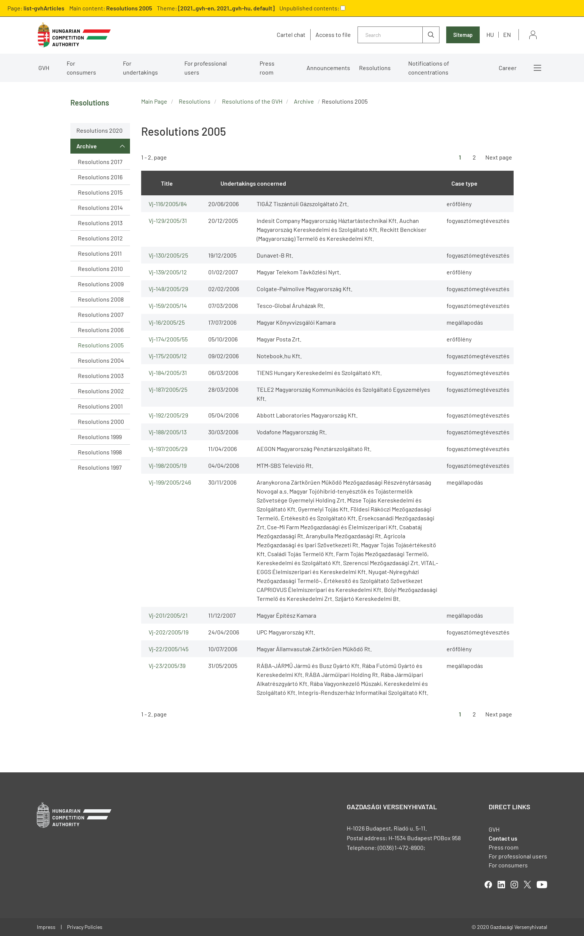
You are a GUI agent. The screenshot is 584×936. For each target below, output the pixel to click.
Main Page (154, 101)
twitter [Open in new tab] (527, 884)
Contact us (503, 838)
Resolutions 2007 (101, 314)
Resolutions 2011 (100, 253)
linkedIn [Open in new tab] (501, 884)
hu (490, 34)
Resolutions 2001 (100, 406)
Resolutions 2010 (100, 268)
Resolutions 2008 (101, 299)
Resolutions (375, 67)
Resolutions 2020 (99, 130)
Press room (267, 68)
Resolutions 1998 (100, 452)
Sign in (533, 34)
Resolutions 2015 (100, 192)
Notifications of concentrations (428, 68)
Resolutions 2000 (101, 421)
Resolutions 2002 (101, 390)
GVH (43, 67)
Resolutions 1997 (100, 467)
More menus (537, 68)
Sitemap (463, 35)
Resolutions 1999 (100, 436)
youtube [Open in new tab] (542, 884)
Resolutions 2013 (100, 222)
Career (508, 67)
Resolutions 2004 (101, 360)
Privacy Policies (84, 927)
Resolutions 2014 (100, 207)
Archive (86, 145)
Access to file (333, 35)
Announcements (328, 67)
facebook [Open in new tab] (488, 884)
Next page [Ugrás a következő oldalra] (498, 157)
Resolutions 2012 (100, 238)
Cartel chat (291, 35)
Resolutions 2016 (100, 176)
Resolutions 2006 (101, 329)
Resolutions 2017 (100, 161)
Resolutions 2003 (101, 375)
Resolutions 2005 (101, 345)
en (507, 34)
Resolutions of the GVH (252, 101)
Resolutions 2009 (101, 283)
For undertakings (140, 68)
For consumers (81, 68)
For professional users (205, 68)
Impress (46, 927)
